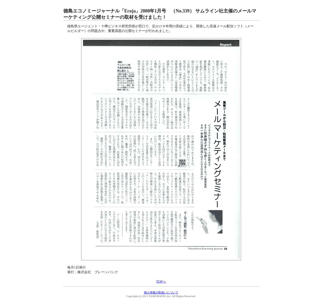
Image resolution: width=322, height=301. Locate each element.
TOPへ (161, 281)
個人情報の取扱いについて (161, 292)
